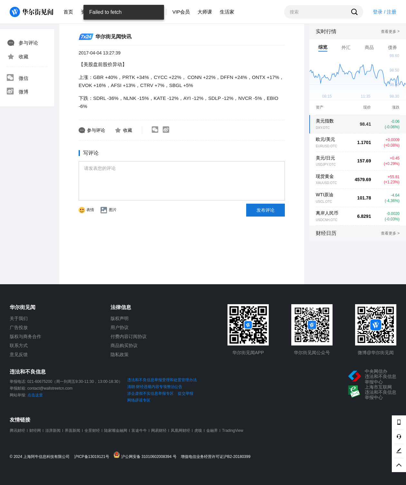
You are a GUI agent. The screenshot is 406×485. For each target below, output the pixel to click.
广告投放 (19, 327)
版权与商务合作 (25, 336)
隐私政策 (120, 354)
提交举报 (185, 393)
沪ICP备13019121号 (93, 457)
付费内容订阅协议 (129, 336)
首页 (68, 12)
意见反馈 (19, 354)
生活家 (227, 12)
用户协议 (120, 327)
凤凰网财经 (180, 430)
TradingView (232, 430)
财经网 (35, 430)
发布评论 (265, 210)
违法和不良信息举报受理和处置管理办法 (162, 380)
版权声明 (120, 318)
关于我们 (19, 318)
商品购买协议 (124, 345)
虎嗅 (198, 430)
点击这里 (35, 395)
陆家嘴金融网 (115, 430)
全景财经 (92, 430)
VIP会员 (181, 12)
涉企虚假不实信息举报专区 (150, 393)
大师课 (205, 12)
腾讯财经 (17, 430)
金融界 (212, 430)
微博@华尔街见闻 (376, 352)
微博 (17, 92)
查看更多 (390, 32)
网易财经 (159, 430)
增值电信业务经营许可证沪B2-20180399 (215, 457)
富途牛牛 (139, 430)
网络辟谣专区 (138, 400)
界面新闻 (72, 430)
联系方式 (19, 345)
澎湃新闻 (53, 430)
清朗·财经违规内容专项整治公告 (154, 386)
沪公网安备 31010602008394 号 (146, 455)
